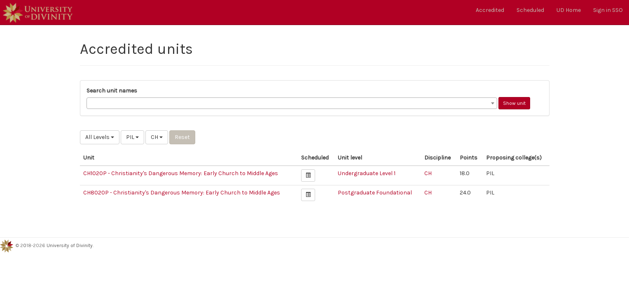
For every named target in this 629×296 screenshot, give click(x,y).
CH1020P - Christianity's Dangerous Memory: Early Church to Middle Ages (180, 173)
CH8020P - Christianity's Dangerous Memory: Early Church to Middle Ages (181, 192)
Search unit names (112, 90)
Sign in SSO (608, 10)
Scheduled (530, 10)
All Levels (99, 137)
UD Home (569, 10)
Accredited (490, 10)
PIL (132, 137)
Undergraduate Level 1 (366, 173)
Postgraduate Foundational (375, 192)
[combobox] (292, 103)
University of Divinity (70, 245)
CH (157, 137)
